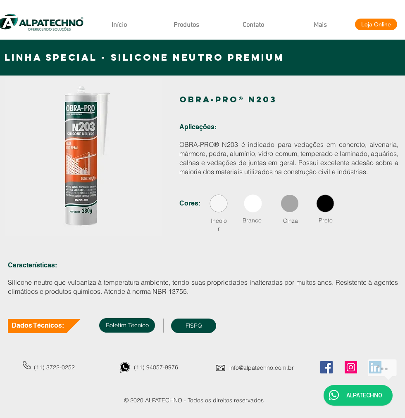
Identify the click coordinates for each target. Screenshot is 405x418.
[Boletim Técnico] (127, 325)
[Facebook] (326, 367)
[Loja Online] (376, 24)
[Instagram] (351, 367)
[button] (193, 326)
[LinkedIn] (375, 367)
